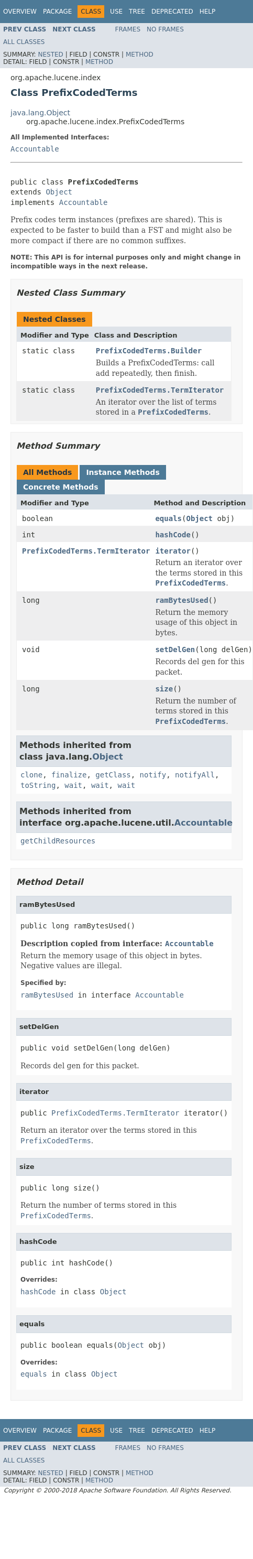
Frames (128, 29)
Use (116, 11)
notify (153, 775)
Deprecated (172, 11)
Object (59, 192)
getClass (112, 775)
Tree (137, 11)
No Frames (165, 29)
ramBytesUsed (181, 600)
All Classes (24, 42)
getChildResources (57, 841)
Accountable (34, 149)
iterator (172, 551)
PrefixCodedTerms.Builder (149, 351)
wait (73, 785)
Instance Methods (122, 472)
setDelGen (175, 649)
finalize (68, 775)
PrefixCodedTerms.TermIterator (160, 390)
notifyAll (195, 775)
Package (57, 11)
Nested (50, 54)
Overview (20, 11)
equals (168, 518)
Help (208, 11)
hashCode (172, 535)
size (164, 689)
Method (139, 54)
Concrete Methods (60, 487)
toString (38, 785)
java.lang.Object (40, 113)
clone (31, 775)
